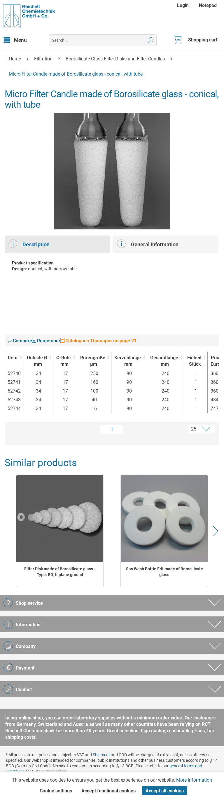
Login (183, 5)
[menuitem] (184, 5)
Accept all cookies (165, 791)
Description (29, 243)
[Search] (151, 40)
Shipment (101, 754)
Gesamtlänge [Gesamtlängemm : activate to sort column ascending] (164, 361)
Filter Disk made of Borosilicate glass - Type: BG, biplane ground (59, 572)
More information (194, 780)
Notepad (208, 5)
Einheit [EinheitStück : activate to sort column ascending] (194, 361)
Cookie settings (56, 791)
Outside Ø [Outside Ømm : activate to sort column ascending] (37, 361)
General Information (147, 243)
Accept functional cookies (108, 791)
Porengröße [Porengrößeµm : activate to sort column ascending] (92, 361)
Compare (20, 341)
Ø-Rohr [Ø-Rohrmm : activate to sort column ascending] (63, 361)
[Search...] (103, 40)
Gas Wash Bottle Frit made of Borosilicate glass (164, 572)
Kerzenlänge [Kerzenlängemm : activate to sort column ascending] (127, 361)
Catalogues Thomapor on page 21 (98, 341)
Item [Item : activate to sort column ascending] (13, 357)
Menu (15, 39)
